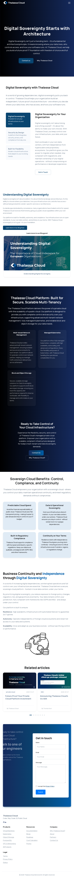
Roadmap (29, 837)
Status (5, 862)
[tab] (18, 136)
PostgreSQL (7, 840)
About (52, 834)
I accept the (45, 786)
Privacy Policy (50, 786)
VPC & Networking (9, 844)
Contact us (26, 61)
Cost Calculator (32, 840)
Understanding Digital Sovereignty (37, 274)
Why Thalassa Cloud (44, 61)
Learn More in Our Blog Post (15, 228)
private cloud (10, 692)
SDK (42, 692)
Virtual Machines (9, 831)
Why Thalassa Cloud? (37, 458)
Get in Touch (43, 172)
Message (39, 762)
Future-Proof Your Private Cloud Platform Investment (18, 697)
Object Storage (8, 837)
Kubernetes (7, 834)
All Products (7, 847)
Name (37, 742)
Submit (40, 792)
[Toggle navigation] (69, 3)
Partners (53, 837)
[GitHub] (4, 822)
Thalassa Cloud (14, 2)
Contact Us (36, 453)
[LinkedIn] (5, 822)
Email (37, 752)
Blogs (28, 834)
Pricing (28, 844)
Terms (5, 856)
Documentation (31, 831)
